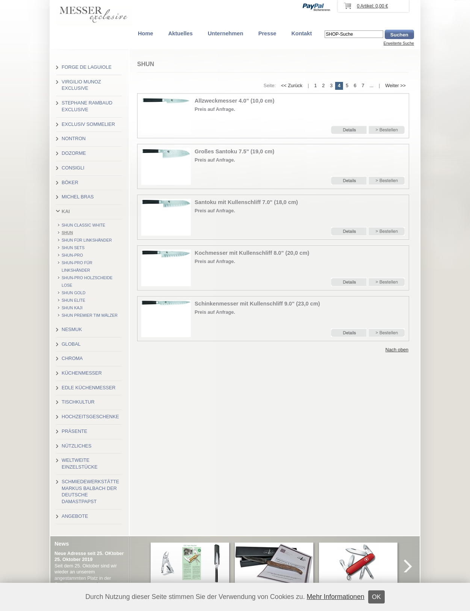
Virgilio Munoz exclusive (81, 85)
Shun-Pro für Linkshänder (77, 266)
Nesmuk (72, 329)
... (372, 85)
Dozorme (74, 153)
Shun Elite (73, 300)
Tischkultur (78, 402)
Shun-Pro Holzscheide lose (87, 281)
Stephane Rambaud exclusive (87, 106)
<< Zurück (291, 85)
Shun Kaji (72, 308)
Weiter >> (395, 85)
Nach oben (396, 349)
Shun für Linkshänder (87, 240)
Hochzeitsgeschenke (90, 416)
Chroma (72, 358)
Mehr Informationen (335, 596)
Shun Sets (73, 247)
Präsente (74, 431)
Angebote (75, 516)
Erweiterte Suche (399, 43)
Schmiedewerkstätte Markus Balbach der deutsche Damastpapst (90, 491)
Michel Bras (78, 197)
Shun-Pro (72, 255)
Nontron (74, 138)
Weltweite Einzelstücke (80, 464)
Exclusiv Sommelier (88, 124)
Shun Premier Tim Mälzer (90, 315)
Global (71, 344)
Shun (67, 232)
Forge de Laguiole (87, 67)
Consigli (73, 168)
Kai (66, 211)
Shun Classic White (83, 225)
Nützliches (76, 446)
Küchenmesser (82, 373)
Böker (70, 182)
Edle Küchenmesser (88, 387)
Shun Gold (73, 292)
